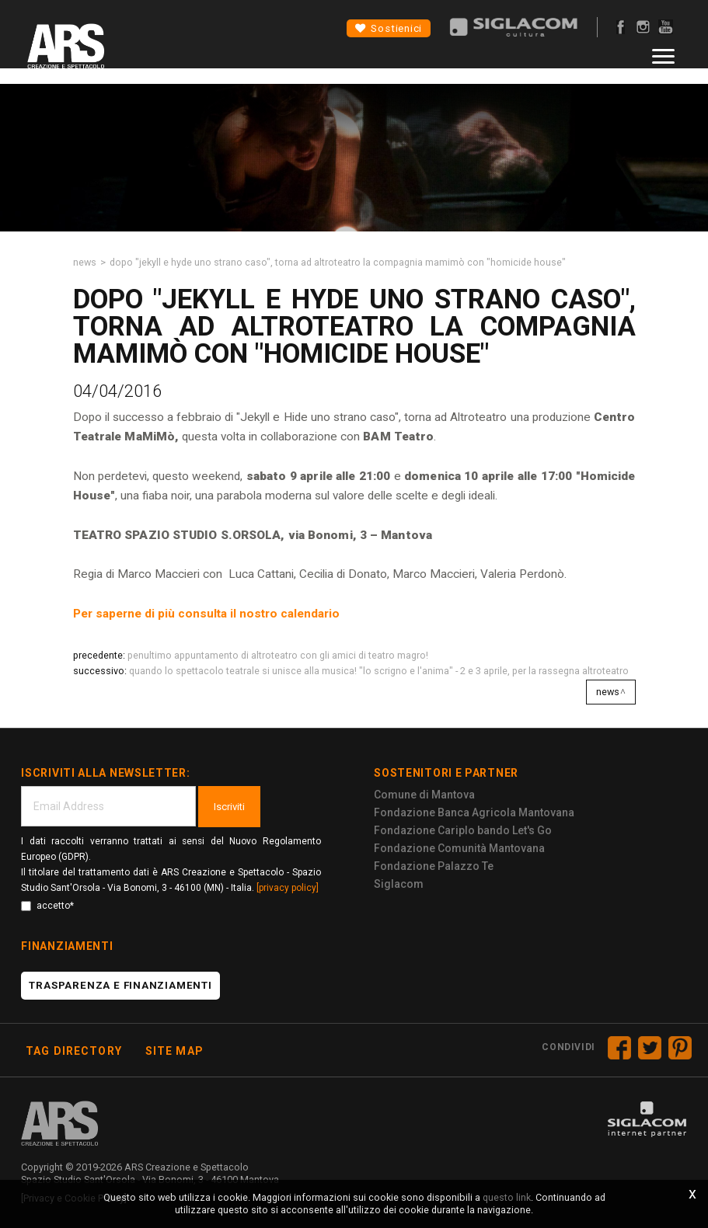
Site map (174, 1051)
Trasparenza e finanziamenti (120, 985)
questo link (507, 1197)
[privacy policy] (287, 887)
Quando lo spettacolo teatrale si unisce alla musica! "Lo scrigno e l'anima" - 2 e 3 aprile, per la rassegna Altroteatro (379, 671)
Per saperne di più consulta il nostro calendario (206, 614)
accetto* (47, 905)
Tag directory (74, 1051)
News (84, 262)
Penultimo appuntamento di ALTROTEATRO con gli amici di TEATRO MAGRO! (277, 655)
